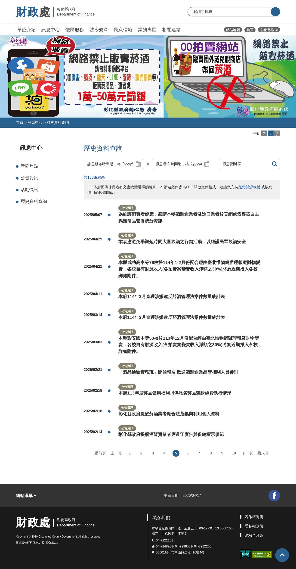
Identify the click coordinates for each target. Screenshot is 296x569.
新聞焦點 (29, 166)
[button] (264, 133)
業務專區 (147, 29)
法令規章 (99, 29)
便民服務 (74, 29)
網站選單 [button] (26, 495)
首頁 (19, 122)
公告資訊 (29, 177)
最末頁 (263, 453)
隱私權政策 (254, 526)
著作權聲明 (254, 517)
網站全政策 (254, 535)
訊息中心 (50, 29)
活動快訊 (29, 189)
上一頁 (116, 453)
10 (234, 453)
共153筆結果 (94, 177)
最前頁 (100, 453)
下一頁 (247, 453)
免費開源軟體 (249, 187)
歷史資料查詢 (58, 122)
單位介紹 (26, 29)
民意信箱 (123, 29)
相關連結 (171, 29)
